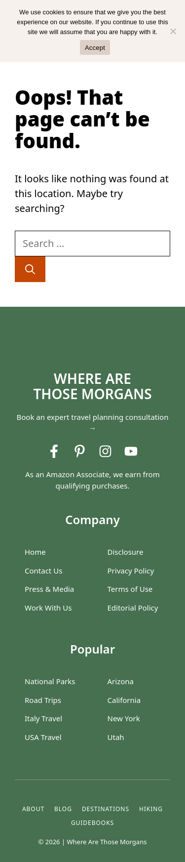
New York (124, 718)
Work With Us (48, 608)
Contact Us (43, 570)
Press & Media (49, 589)
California (124, 700)
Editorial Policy (133, 608)
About (33, 809)
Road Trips (43, 700)
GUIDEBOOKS (92, 823)
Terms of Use (130, 589)
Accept (95, 47)
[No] (173, 31)
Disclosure (126, 552)
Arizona (121, 681)
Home (35, 552)
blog (63, 809)
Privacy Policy (131, 570)
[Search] (30, 269)
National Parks (50, 681)
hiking (151, 809)
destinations (105, 809)
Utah (116, 737)
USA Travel (43, 737)
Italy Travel (43, 718)
